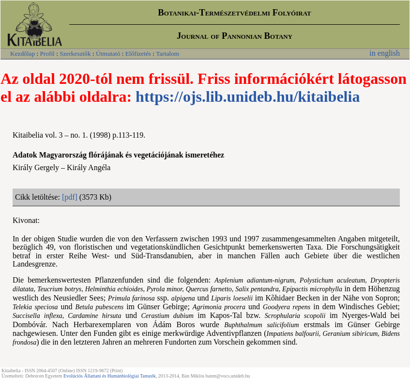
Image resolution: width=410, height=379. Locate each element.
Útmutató (108, 53)
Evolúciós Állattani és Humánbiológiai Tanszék (109, 376)
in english (384, 53)
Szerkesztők (75, 53)
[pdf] (69, 197)
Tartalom (167, 53)
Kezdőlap (22, 53)
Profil (47, 53)
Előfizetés (138, 53)
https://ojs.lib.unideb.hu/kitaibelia (248, 96)
